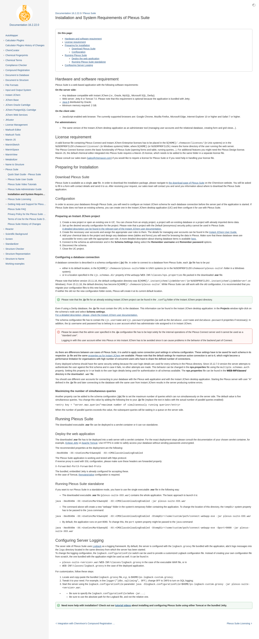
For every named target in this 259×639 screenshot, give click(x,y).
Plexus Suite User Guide (20, 179)
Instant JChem (12, 95)
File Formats (11, 85)
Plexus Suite (11, 169)
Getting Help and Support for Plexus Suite (29, 204)
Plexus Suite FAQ (17, 209)
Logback (97, 542)
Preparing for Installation (77, 45)
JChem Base (12, 100)
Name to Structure (14, 164)
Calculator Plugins (14, 40)
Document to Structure (17, 80)
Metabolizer (11, 159)
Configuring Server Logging (79, 65)
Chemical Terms (13, 60)
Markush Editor (13, 129)
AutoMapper (11, 35)
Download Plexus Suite (83, 48)
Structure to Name (14, 258)
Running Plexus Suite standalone (89, 62)
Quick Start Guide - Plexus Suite (24, 174)
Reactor (9, 229)
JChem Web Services (16, 115)
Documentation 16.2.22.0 (68, 13)
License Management (16, 124)
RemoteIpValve (86, 472)
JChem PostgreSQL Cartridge (20, 110)
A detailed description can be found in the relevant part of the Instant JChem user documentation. (112, 228)
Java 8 (65, 102)
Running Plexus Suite (76, 55)
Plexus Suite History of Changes (24, 224)
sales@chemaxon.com (99, 157)
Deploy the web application (85, 58)
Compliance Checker (16, 65)
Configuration (78, 52)
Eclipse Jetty (71, 441)
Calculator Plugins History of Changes (24, 45)
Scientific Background (16, 234)
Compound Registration (17, 70)
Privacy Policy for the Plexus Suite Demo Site (30, 214)
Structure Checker (14, 249)
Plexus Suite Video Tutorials (22, 184)
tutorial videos (123, 600)
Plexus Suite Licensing (19, 199)
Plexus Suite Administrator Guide (25, 189)
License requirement (75, 42)
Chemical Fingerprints (16, 55)
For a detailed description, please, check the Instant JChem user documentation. (96, 314)
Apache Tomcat (89, 441)
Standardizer (11, 244)
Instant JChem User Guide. (223, 231)
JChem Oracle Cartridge (17, 105)
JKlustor (9, 119)
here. (194, 238)
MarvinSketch (12, 144)
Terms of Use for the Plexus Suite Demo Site (30, 219)
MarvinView (11, 154)
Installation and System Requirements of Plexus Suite (30, 194)
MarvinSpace (12, 149)
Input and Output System (18, 90)
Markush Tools (12, 134)
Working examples (14, 263)
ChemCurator (12, 50)
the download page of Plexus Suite (186, 182)
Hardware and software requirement (83, 38)
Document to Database (17, 75)
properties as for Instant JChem (104, 354)
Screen (9, 239)
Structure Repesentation (17, 253)
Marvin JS (10, 139)
